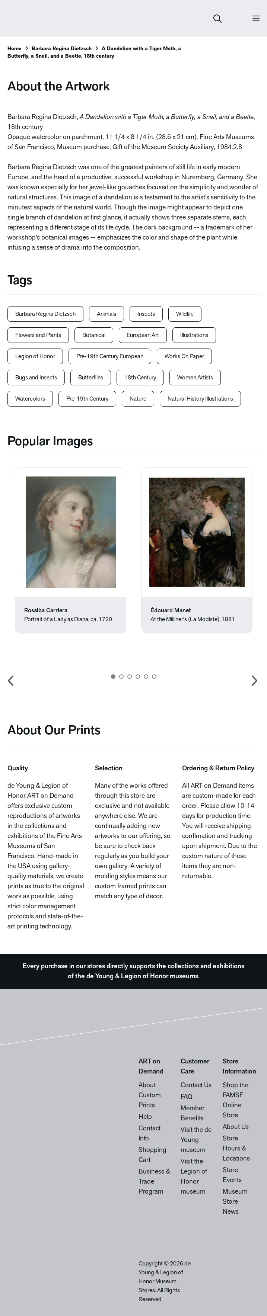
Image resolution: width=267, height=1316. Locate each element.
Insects (146, 314)
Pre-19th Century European (109, 357)
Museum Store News (235, 1202)
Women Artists (195, 378)
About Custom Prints (150, 1095)
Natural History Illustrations (200, 399)
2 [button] (121, 676)
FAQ (187, 1097)
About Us (236, 1127)
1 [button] (113, 676)
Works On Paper (184, 357)
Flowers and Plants (38, 335)
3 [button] (129, 676)
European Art (143, 335)
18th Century (140, 378)
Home (14, 49)
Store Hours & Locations (236, 1148)
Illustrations (194, 335)
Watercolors (30, 399)
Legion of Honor (35, 357)
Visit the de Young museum (196, 1140)
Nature (138, 399)
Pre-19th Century (87, 399)
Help (145, 1117)
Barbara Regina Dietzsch (62, 49)
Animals (106, 314)
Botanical (93, 335)
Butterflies (90, 378)
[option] (70, 550)
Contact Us (196, 1085)
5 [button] (146, 676)
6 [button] (154, 676)
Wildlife (185, 314)
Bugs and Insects (36, 378)
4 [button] (138, 676)
